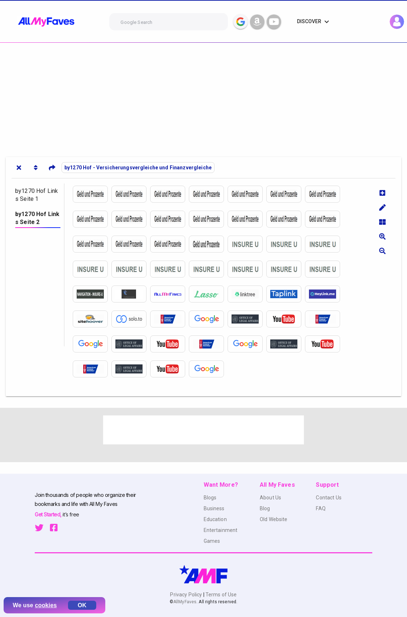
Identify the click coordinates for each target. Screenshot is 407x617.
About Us (270, 497)
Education (215, 519)
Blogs (210, 497)
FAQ (320, 508)
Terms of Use (220, 594)
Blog (265, 508)
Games (212, 541)
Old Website (274, 519)
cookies (46, 605)
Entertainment (221, 530)
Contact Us (328, 497)
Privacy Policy (186, 594)
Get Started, (49, 514)
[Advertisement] (203, 97)
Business (214, 508)
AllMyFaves (184, 601)
